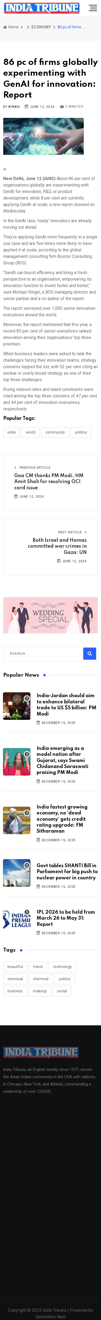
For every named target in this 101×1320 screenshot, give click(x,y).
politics (65, 979)
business (15, 991)
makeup (40, 991)
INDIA (12, 432)
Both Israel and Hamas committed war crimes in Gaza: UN (57, 546)
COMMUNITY (55, 432)
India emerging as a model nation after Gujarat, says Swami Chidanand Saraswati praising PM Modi (62, 760)
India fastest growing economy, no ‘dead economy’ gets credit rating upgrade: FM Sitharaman (62, 819)
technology (62, 967)
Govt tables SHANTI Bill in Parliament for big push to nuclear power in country (67, 871)
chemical (15, 979)
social (62, 991)
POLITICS (81, 432)
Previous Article (32, 468)
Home (11, 27)
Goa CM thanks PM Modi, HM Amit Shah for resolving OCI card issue (48, 481)
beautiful (15, 967)
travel (38, 967)
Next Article (72, 532)
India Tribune (55, 1313)
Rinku (13, 107)
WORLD (30, 432)
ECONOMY (41, 27)
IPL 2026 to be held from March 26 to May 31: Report (66, 918)
